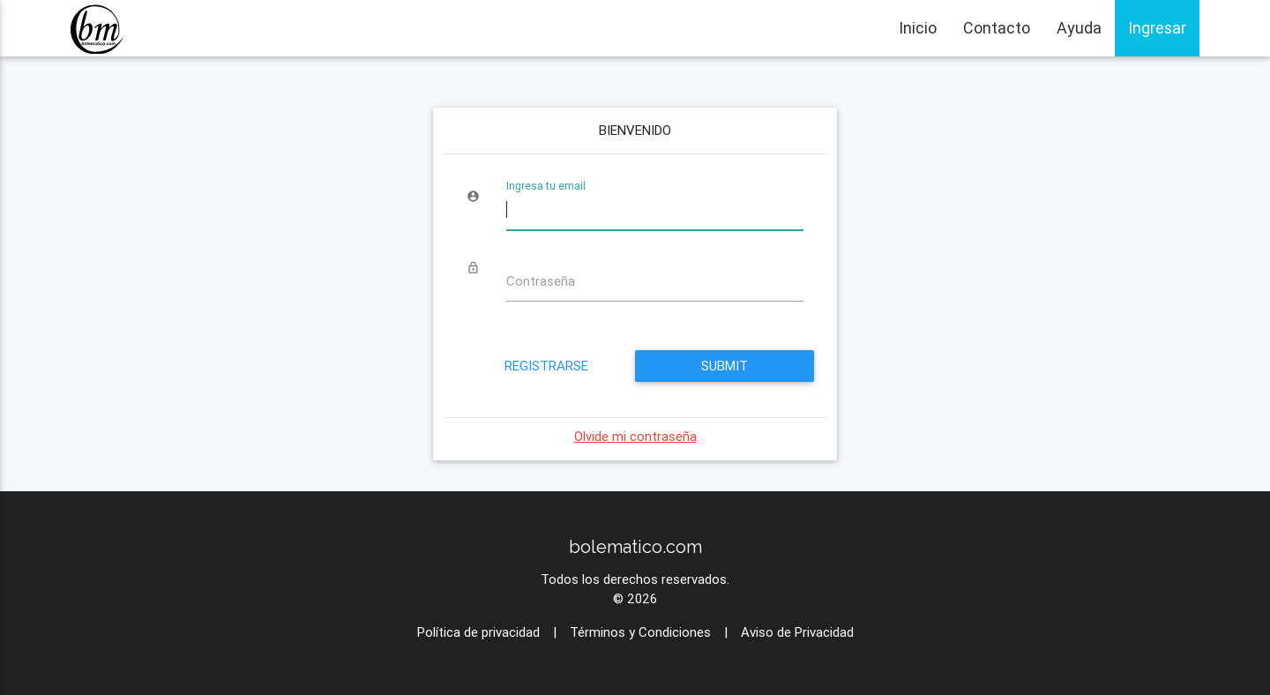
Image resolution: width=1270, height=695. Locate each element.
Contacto (996, 28)
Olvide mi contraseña (635, 436)
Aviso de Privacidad (797, 632)
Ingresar (1157, 28)
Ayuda (1079, 28)
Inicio (918, 28)
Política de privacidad (478, 632)
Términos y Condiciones (640, 632)
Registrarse (545, 365)
